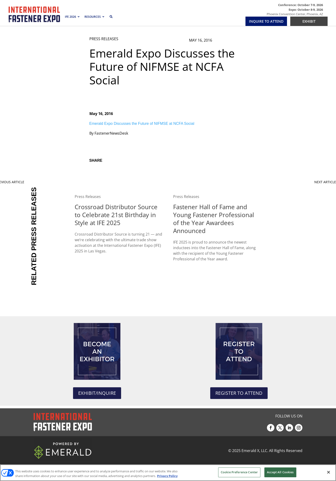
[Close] (328, 472)
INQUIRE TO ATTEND (266, 21)
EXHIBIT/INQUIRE (97, 393)
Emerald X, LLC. (255, 450)
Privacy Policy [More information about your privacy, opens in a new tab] (167, 476)
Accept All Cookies (280, 472)
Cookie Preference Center (239, 472)
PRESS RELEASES (103, 38)
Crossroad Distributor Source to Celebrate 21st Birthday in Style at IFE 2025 (116, 215)
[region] (168, 472)
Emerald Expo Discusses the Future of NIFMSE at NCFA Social (141, 124)
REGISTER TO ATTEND (238, 393)
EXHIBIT (308, 21)
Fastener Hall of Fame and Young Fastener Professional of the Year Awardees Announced (213, 219)
